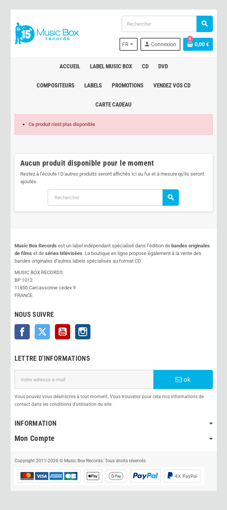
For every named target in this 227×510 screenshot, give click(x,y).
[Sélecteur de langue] (128, 44)
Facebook (22, 331)
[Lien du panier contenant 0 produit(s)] (198, 44)
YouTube (62, 331)
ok (183, 379)
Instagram (82, 331)
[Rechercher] (167, 24)
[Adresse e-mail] (83, 379)
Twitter (42, 331)
